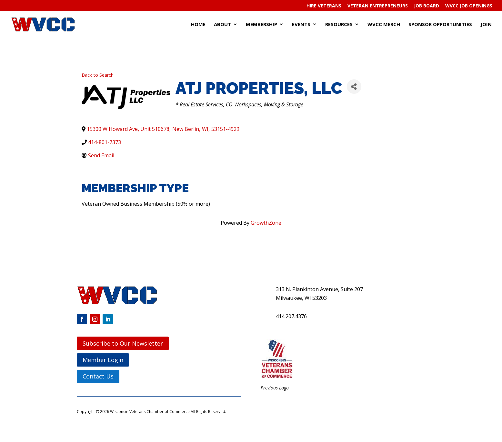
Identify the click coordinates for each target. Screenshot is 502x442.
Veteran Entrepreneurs (377, 6)
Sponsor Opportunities (440, 24)
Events (301, 24)
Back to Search (98, 75)
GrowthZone (266, 222)
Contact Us (98, 376)
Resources (339, 24)
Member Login (103, 360)
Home (198, 24)
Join (486, 24)
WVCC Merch (383, 24)
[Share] (354, 86)
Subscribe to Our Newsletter (123, 343)
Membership (261, 24)
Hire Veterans (323, 6)
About (222, 24)
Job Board (426, 6)
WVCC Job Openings (468, 6)
